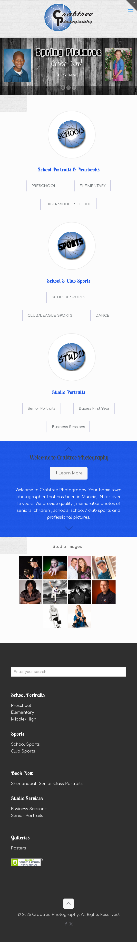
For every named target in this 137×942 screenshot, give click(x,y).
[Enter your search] (68, 672)
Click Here (67, 75)
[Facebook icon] (66, 924)
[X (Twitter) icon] (71, 924)
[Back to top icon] (68, 904)
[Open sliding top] (131, 5)
